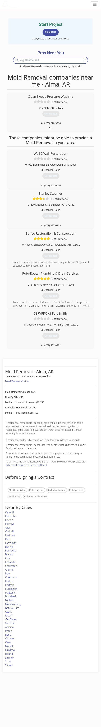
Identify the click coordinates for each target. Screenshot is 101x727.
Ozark (8, 611)
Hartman (10, 535)
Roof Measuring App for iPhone (47, 706)
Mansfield (10, 596)
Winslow (9, 623)
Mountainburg (13, 604)
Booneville (10, 550)
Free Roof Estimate (16, 706)
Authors (71, 702)
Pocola (8, 630)
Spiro (8, 661)
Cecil (7, 558)
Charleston (11, 565)
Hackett (9, 581)
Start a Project (14, 702)
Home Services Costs (17, 694)
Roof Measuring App (42, 702)
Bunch (8, 634)
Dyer (7, 573)
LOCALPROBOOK (21, 4)
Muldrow (10, 650)
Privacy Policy (74, 698)
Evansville (10, 516)
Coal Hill (9, 531)
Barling (9, 546)
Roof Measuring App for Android (48, 710)
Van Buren (11, 619)
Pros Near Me (14, 698)
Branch (9, 554)
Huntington (11, 588)
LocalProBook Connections (80, 706)
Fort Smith (10, 543)
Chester (9, 569)
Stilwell (9, 665)
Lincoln (9, 520)
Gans (8, 642)
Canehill (9, 512)
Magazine (10, 592)
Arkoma (9, 627)
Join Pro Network (41, 694)
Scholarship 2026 (76, 694)
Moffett (9, 646)
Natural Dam (12, 608)
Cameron (10, 638)
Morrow (9, 523)
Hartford (10, 585)
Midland (9, 600)
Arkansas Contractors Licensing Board (26, 465)
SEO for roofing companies (80, 710)
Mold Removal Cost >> (17, 381)
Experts (36, 698)
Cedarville (10, 562)
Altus (8, 527)
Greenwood (11, 577)
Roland (9, 653)
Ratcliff (8, 615)
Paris (8, 539)
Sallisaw (9, 657)
